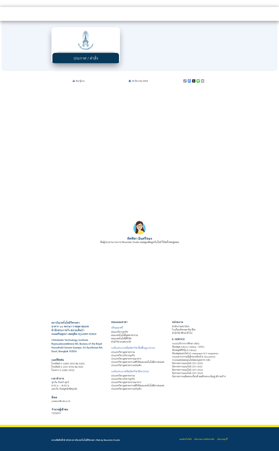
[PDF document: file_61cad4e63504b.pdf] (139, 152)
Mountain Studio (112, 440)
